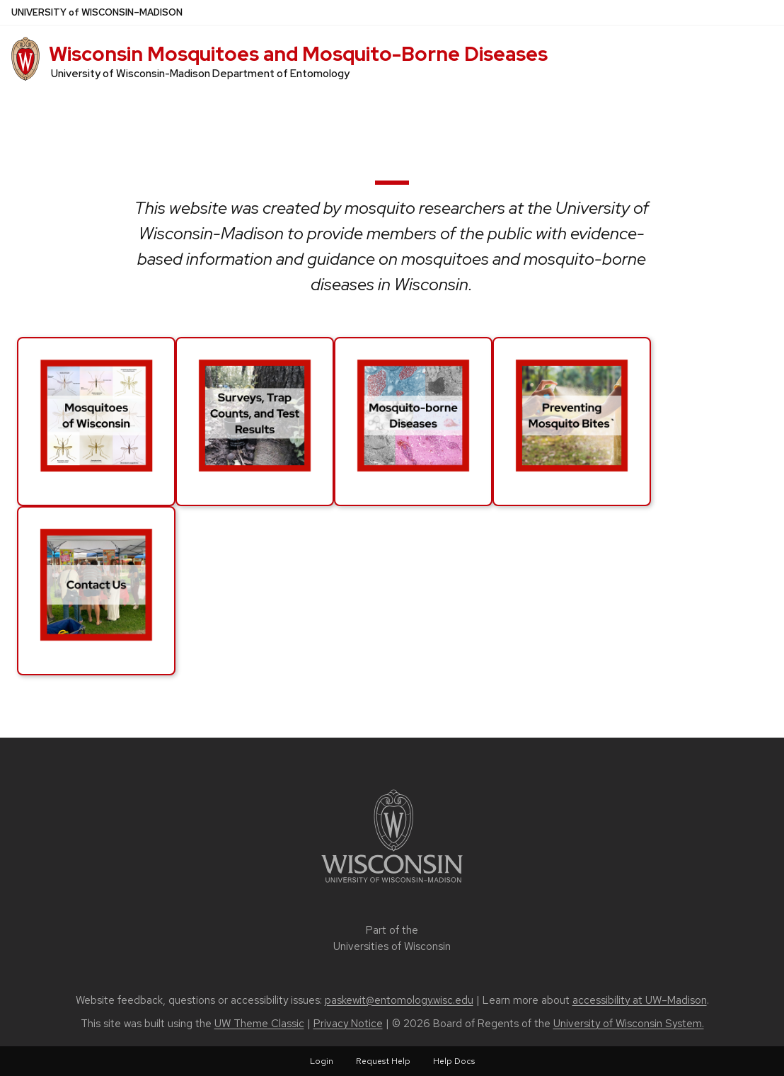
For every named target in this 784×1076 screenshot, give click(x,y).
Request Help (383, 1061)
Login (321, 1061)
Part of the (392, 938)
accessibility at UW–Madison (639, 1000)
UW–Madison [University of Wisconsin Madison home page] (97, 12)
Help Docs (454, 1061)
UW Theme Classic (259, 1024)
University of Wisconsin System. (628, 1024)
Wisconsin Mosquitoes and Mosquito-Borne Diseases (298, 53)
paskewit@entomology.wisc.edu (399, 1000)
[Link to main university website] (392, 885)
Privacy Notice (348, 1024)
